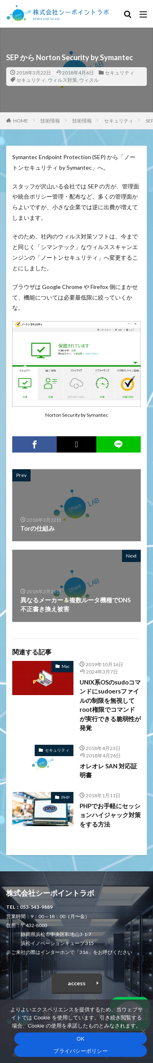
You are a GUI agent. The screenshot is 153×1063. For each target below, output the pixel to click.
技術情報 (50, 121)
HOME (20, 121)
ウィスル (89, 80)
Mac (65, 666)
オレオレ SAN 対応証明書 (108, 770)
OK (80, 1039)
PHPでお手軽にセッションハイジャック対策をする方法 (110, 815)
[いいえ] (143, 1031)
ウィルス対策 (62, 80)
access (77, 983)
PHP (65, 797)
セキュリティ (119, 73)
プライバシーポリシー (80, 1051)
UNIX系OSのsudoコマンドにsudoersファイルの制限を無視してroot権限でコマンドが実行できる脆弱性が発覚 (110, 705)
